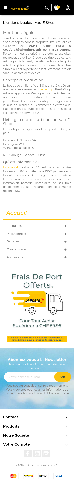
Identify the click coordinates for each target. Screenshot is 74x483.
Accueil (16, 213)
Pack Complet (16, 234)
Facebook (28, 453)
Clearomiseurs (17, 249)
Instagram (46, 453)
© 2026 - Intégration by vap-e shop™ (37, 465)
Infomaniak (11, 167)
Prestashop (45, 89)
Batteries (13, 241)
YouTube (37, 453)
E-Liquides (14, 226)
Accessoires (15, 257)
